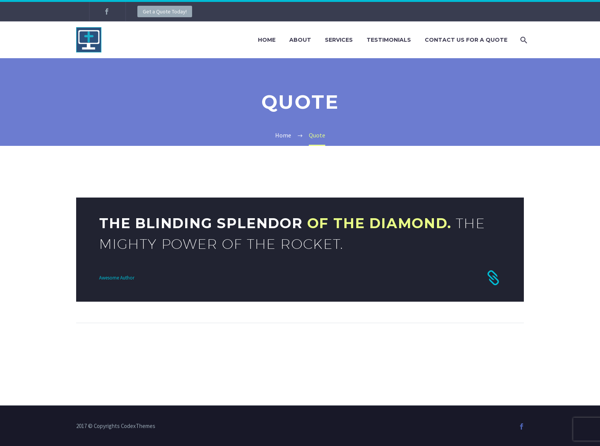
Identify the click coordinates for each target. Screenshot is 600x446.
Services (339, 39)
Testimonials (389, 39)
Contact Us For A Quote (466, 39)
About (300, 39)
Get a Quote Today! (165, 11)
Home (267, 39)
